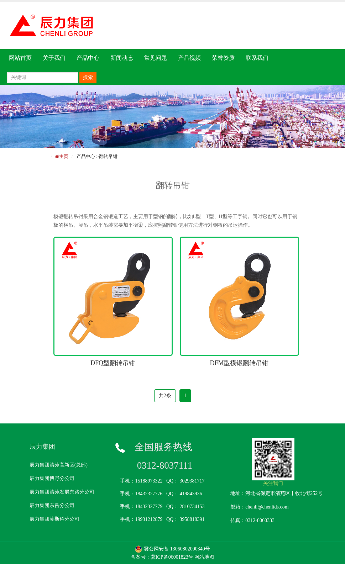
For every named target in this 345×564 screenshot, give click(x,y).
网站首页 (20, 58)
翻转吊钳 (108, 156)
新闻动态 (121, 58)
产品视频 (189, 58)
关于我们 (54, 58)
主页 (63, 156)
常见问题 (155, 58)
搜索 (88, 77)
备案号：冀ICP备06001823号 (162, 557)
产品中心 (88, 58)
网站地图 (204, 557)
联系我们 (257, 58)
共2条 (165, 395)
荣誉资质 (223, 58)
